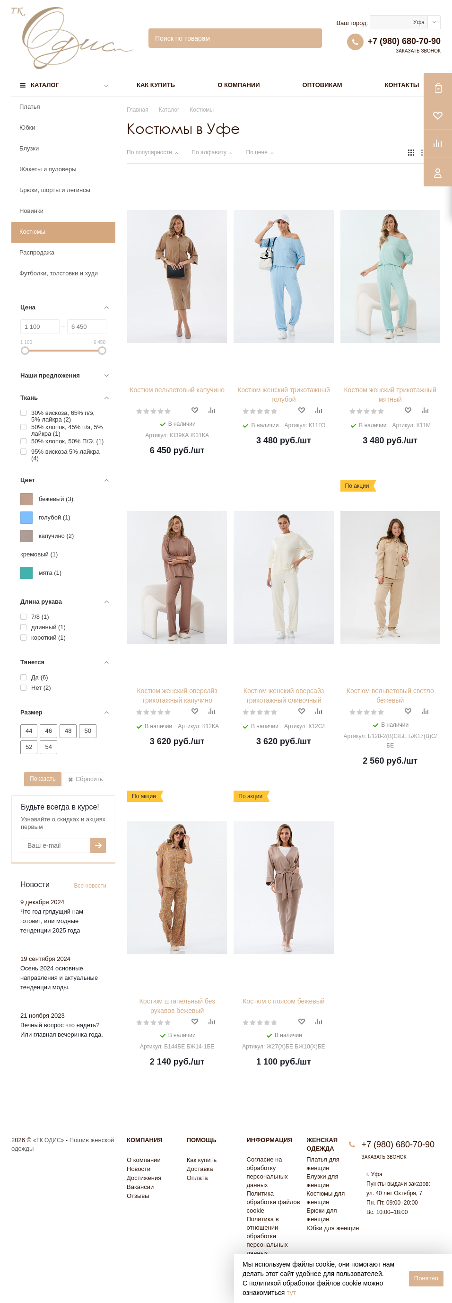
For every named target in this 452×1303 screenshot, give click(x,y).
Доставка (200, 1168)
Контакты (402, 84)
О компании (238, 84)
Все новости (90, 885)
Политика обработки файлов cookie (273, 1202)
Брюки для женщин (321, 1215)
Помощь (202, 1140)
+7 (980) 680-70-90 (404, 41)
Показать (42, 778)
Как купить (156, 84)
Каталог (45, 84)
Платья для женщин (322, 1163)
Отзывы (138, 1195)
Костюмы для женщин (325, 1198)
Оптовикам (322, 84)
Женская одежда (322, 1144)
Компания (145, 1140)
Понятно (426, 1278)
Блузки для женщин (322, 1181)
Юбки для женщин (332, 1228)
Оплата (197, 1177)
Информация (270, 1140)
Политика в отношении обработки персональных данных (267, 1236)
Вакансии (140, 1186)
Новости (138, 1168)
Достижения (144, 1177)
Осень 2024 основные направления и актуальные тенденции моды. (59, 978)
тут (291, 1292)
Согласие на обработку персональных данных (267, 1172)
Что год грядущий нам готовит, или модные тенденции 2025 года (51, 921)
